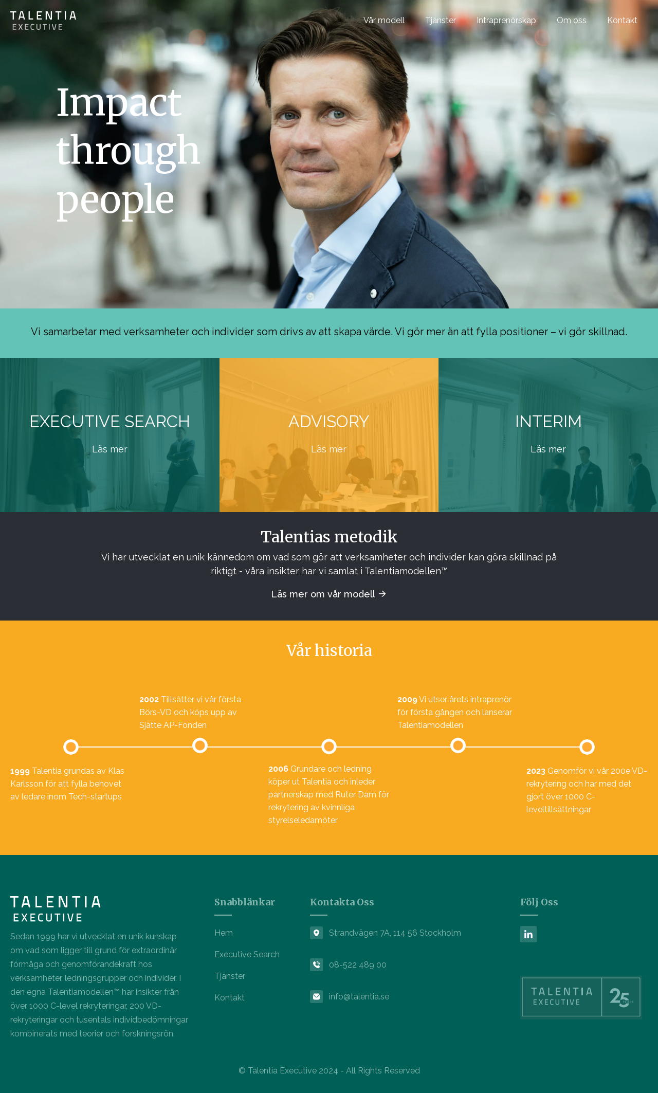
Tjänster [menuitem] (440, 20)
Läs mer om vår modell (324, 594)
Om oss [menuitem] (572, 20)
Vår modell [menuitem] (384, 20)
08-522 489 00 (358, 965)
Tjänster (229, 976)
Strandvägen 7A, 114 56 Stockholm (395, 933)
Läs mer (109, 449)
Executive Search (247, 954)
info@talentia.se (359, 996)
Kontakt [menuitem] (622, 20)
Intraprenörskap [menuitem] (506, 20)
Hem (223, 933)
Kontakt (229, 998)
